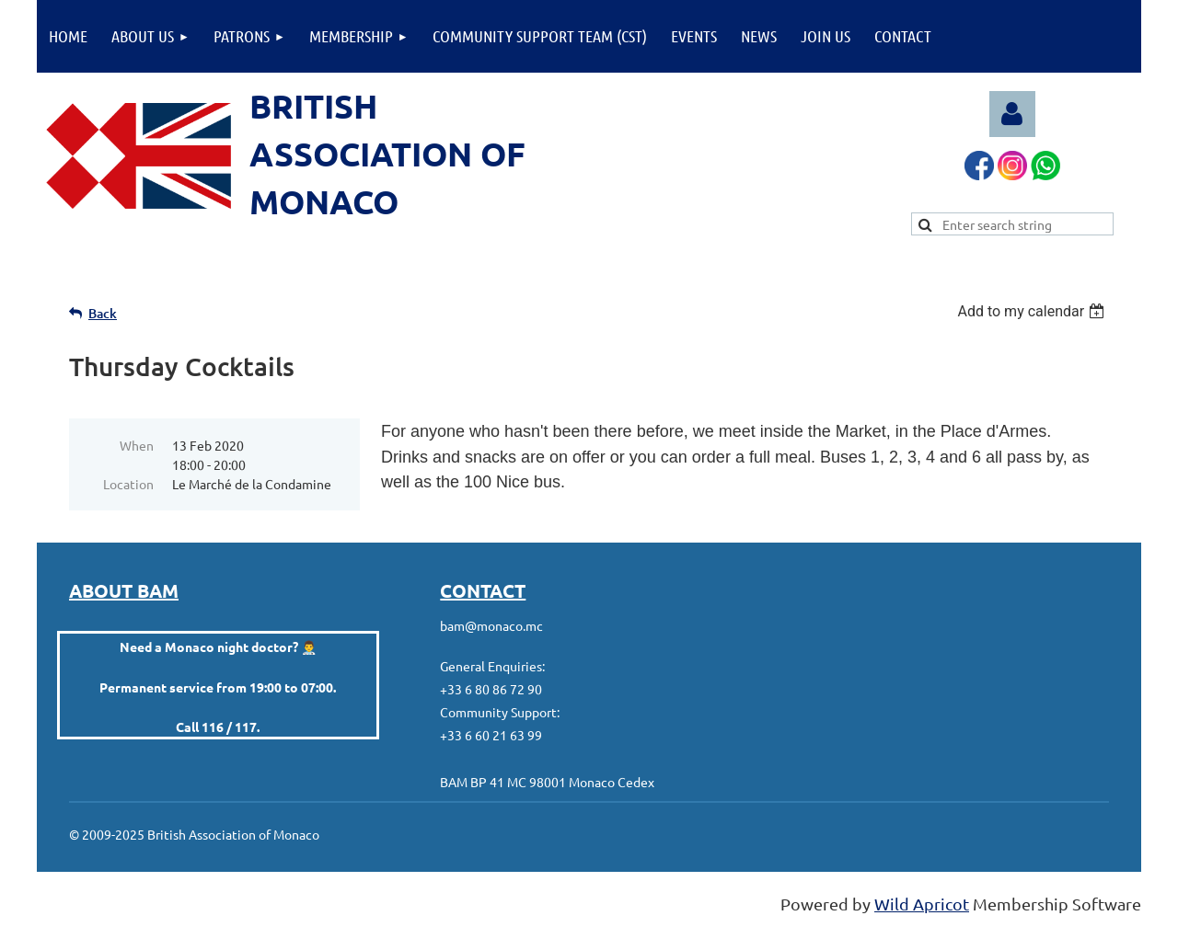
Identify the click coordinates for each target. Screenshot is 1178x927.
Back (102, 313)
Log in (1012, 114)
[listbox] (1033, 311)
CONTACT (482, 590)
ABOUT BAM (124, 590)
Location (128, 483)
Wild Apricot (921, 903)
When (137, 445)
